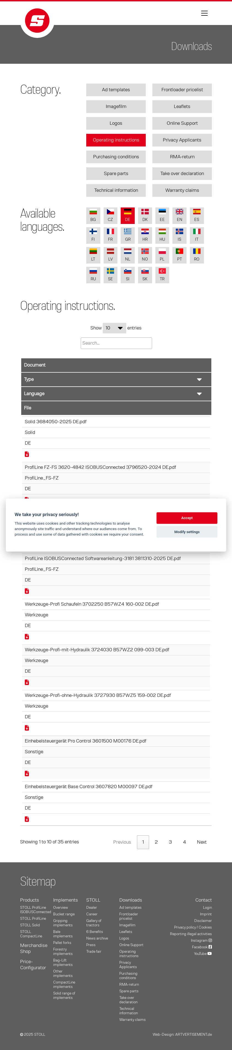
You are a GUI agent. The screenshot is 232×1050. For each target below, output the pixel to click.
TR (162, 274)
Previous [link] (122, 842)
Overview (60, 908)
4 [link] (184, 842)
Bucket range (64, 914)
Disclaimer (203, 921)
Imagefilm (116, 106)
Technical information (116, 190)
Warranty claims (182, 190)
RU (93, 274)
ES (197, 215)
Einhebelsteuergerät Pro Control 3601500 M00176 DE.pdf (85, 741)
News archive (97, 938)
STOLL (93, 900)
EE (162, 215)
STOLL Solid (30, 925)
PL (162, 254)
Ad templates (116, 89)
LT (93, 254)
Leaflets (182, 106)
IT (197, 235)
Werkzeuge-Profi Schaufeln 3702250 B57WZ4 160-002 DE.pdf (92, 604)
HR (145, 235)
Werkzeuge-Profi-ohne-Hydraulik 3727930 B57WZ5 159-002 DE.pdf (98, 695)
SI (127, 274)
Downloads (130, 900)
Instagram (201, 941)
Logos (116, 123)
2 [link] (156, 842)
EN (179, 215)
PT (179, 254)
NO (145, 254)
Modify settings (187, 532)
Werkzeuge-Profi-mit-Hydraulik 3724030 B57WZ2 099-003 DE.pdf (97, 649)
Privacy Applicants (182, 140)
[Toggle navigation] (204, 13)
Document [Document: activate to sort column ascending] (34, 365)
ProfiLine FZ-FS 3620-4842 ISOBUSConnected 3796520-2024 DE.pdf (100, 467)
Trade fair (93, 952)
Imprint (206, 914)
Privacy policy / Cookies (193, 927)
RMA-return (182, 156)
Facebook (202, 947)
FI (93, 235)
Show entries (116, 328)
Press (91, 945)
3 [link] (170, 842)
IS (179, 235)
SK (145, 274)
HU (162, 235)
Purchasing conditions (116, 156)
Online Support (182, 123)
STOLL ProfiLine (33, 919)
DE (127, 215)
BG (93, 215)
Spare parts (116, 173)
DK (145, 215)
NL (127, 254)
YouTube (203, 954)
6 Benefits (94, 932)
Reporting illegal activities (191, 934)
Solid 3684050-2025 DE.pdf (56, 421)
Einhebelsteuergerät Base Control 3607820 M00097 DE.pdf (88, 786)
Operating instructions (116, 140)
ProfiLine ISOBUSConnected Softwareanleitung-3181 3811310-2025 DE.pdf (103, 558)
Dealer (91, 908)
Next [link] (202, 842)
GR (127, 235)
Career (92, 914)
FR (110, 235)
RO (197, 254)
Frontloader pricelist (182, 89)
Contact (203, 900)
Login (207, 908)
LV (110, 254)
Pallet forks (62, 943)
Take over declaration (182, 173)
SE (110, 274)
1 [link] (143, 842)
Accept (187, 518)
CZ (110, 215)
